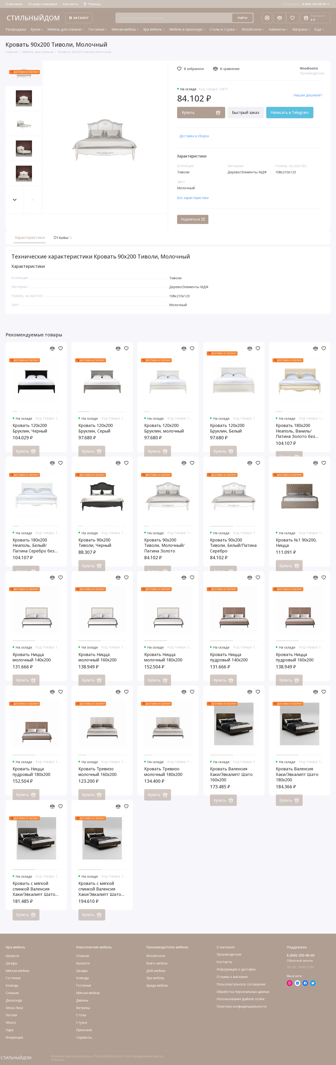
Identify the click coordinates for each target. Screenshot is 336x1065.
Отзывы (62, 237)
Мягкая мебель (125, 29)
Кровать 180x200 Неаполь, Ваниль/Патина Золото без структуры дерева (295, 436)
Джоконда (14, 1000)
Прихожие (84, 1030)
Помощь (92, 4)
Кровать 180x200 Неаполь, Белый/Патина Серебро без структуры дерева (33, 551)
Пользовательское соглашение (241, 984)
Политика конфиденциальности (241, 1006)
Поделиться (193, 219)
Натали (11, 1015)
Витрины (83, 1008)
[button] (15, 200)
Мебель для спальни (65, 29)
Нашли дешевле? (308, 95)
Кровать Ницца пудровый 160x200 (294, 662)
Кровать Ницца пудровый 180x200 (31, 777)
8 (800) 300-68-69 (306, 4)
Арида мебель (157, 985)
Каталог (79, 18)
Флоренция (14, 1037)
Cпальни (12, 993)
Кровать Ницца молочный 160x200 (97, 662)
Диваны (82, 1000)
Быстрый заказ (245, 112)
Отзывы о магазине (42, 4)
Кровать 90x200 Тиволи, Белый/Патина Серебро (233, 551)
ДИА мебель (156, 970)
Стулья (81, 1022)
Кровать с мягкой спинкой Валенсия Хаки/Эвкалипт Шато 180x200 (99, 894)
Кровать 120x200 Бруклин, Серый (95, 433)
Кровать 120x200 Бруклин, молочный (164, 433)
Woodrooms (253, 29)
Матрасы (301, 29)
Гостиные (97, 29)
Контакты (70, 4)
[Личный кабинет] (267, 18)
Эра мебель (153, 29)
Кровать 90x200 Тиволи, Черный (94, 548)
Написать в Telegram (290, 112)
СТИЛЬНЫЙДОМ (33, 18)
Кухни (37, 29)
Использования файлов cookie (241, 999)
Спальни (82, 955)
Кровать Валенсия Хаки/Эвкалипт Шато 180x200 (297, 780)
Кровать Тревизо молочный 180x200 (163, 777)
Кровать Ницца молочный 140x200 (32, 662)
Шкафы (11, 963)
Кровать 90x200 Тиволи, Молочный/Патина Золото (164, 551)
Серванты (84, 1037)
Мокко (11, 1022)
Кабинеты (278, 29)
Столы (81, 1015)
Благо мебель (157, 963)
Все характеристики (193, 198)
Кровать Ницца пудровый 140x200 (229, 662)
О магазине (14, 4)
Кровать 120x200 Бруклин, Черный (30, 433)
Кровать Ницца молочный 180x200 (163, 662)
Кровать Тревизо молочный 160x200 (97, 777)
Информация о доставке (236, 969)
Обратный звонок (300, 960)
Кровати (12, 955)
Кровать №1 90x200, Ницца (296, 548)
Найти (242, 17)
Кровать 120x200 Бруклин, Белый (227, 433)
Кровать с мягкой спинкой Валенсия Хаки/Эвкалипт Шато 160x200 (34, 894)
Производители (229, 954)
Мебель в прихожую (187, 29)
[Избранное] (292, 18)
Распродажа (16, 29)
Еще (319, 29)
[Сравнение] (279, 18)
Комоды (12, 985)
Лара (9, 1030)
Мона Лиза (14, 1008)
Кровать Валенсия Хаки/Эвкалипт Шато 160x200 (231, 780)
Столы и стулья (223, 29)
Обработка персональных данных (243, 991)
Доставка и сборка (194, 136)
